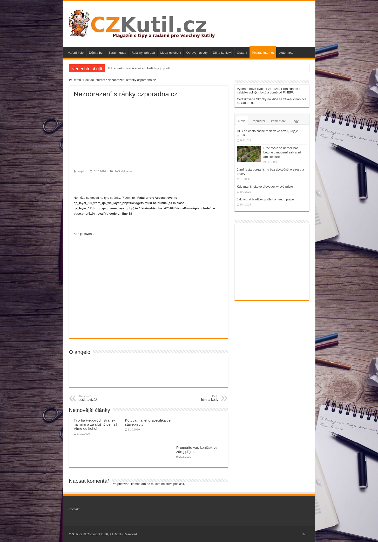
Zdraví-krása (117, 52)
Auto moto (286, 52)
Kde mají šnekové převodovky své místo (265, 186)
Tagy (295, 121)
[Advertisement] (148, 134)
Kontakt (74, 509)
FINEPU (288, 92)
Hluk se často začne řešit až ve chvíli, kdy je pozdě (138, 68)
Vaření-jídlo (76, 52)
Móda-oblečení (170, 52)
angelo (82, 171)
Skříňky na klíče (267, 99)
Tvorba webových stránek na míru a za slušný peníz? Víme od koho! (96, 424)
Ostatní (242, 52)
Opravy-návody (197, 52)
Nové (242, 121)
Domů (75, 80)
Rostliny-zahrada (143, 52)
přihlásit (178, 484)
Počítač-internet (263, 52)
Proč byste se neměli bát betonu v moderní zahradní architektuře (282, 152)
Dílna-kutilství (222, 52)
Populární (258, 121)
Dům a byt (96, 52)
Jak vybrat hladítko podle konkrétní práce (265, 199)
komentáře (278, 121)
